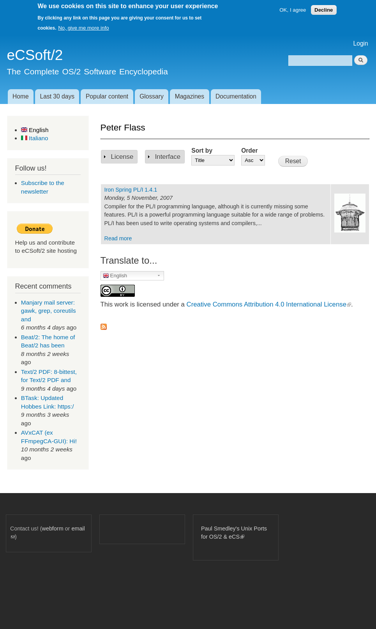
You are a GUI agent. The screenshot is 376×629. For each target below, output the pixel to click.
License (122, 156)
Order (249, 150)
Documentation (235, 96)
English (35, 130)
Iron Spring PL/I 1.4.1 (130, 190)
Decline (323, 10)
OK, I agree (292, 10)
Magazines (189, 96)
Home (20, 96)
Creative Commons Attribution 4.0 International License (269, 304)
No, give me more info (83, 28)
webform (53, 528)
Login (360, 43)
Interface (167, 156)
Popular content (107, 96)
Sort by (201, 150)
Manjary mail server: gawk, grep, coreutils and (48, 310)
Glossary (151, 96)
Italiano (34, 138)
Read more (118, 238)
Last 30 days (57, 96)
